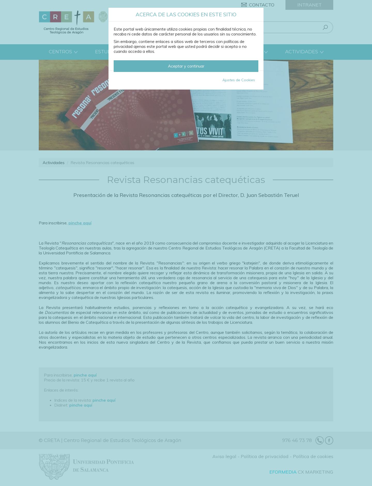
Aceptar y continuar (186, 66)
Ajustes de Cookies (238, 80)
